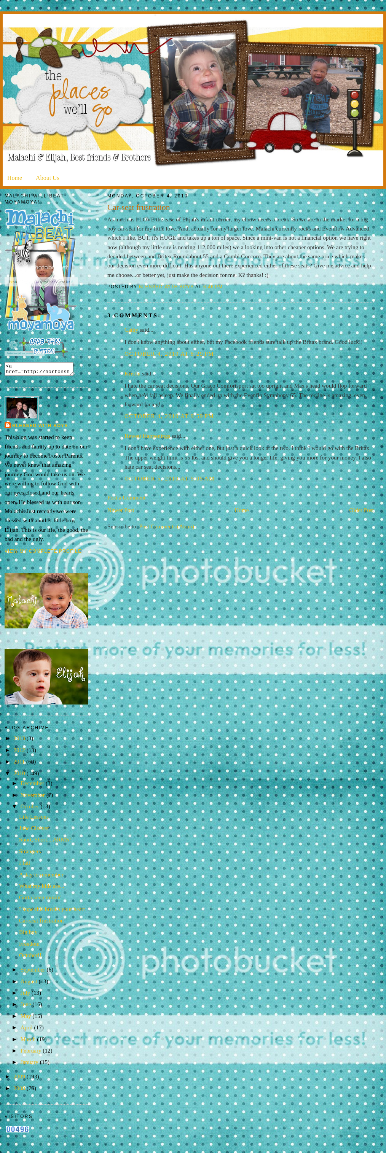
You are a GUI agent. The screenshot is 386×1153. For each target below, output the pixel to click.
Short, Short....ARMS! (45, 841)
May (27, 1018)
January (30, 1064)
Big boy (28, 934)
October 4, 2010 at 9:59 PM (169, 416)
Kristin (132, 373)
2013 (19, 740)
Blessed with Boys (40, 428)
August (30, 983)
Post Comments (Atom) (166, 526)
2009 (19, 1078)
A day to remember (41, 876)
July (26, 995)
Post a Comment (126, 497)
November (33, 797)
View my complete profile (43, 553)
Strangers (30, 853)
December (33, 785)
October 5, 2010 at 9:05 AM (169, 478)
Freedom (29, 946)
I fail (24, 865)
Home (14, 178)
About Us (47, 178)
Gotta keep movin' (40, 899)
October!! (30, 957)
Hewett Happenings (147, 436)
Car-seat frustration (41, 922)
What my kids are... (41, 888)
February (32, 1053)
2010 (19, 775)
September (34, 972)
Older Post (361, 510)
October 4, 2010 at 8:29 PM (169, 353)
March (29, 1041)
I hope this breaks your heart (52, 911)
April (27, 1029)
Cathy (131, 329)
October (31, 808)
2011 (19, 763)
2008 (19, 1090)
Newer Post (120, 510)
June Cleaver (34, 830)
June (27, 1006)
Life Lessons (34, 819)
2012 (19, 752)
